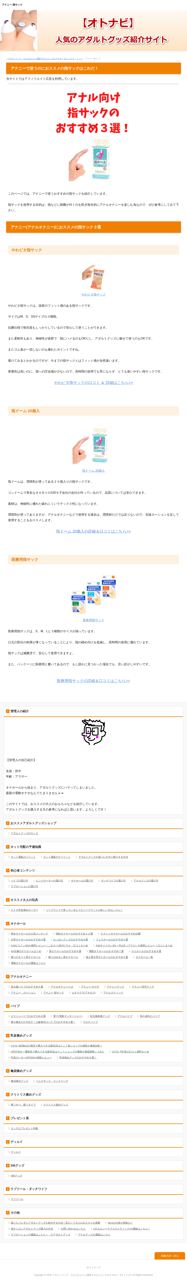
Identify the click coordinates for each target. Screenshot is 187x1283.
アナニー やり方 (90, 986)
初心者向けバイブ (150, 1016)
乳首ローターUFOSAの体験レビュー (31, 1057)
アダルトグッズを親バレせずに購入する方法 (103, 857)
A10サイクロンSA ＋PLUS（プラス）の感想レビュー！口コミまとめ (134, 945)
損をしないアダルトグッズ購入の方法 (32, 1228)
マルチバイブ (90, 1022)
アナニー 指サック (12, 4)
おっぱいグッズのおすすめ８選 (70, 939)
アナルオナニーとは (62, 986)
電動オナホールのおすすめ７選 (106, 951)
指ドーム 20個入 (93, 470)
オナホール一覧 (144, 957)
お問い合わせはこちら (73, 1228)
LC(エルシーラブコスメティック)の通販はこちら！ (121, 1228)
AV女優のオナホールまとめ (26, 951)
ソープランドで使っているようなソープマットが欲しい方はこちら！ (84, 910)
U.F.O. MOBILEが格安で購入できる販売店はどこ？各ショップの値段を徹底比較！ (56, 1045)
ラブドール (17, 1199)
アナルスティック (113, 992)
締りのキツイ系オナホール (26, 957)
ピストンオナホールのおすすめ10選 (121, 933)
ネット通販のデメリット (57, 857)
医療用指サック (93, 620)
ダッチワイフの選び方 (113, 880)
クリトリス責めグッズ (55, 1104)
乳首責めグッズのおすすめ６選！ (78, 1057)
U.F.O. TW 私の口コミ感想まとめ (130, 1051)
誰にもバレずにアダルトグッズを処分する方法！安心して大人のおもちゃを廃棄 (55, 1222)
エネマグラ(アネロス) (84, 992)
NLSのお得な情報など (120, 1222)
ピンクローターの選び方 (49, 880)
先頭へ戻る (172, 1255)
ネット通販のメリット (23, 857)
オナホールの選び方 (82, 880)
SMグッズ (16, 1175)
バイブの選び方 (19, 880)
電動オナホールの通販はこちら (28, 963)
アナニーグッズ (115, 986)
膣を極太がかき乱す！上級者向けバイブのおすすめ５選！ (43, 1022)
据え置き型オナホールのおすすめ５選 (107, 957)
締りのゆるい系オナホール (63, 957)
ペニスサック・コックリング (52, 1081)
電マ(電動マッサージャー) (67, 1016)
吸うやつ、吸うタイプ (23, 1104)
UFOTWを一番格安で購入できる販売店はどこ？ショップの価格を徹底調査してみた (57, 1051)
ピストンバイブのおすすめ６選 (28, 1016)
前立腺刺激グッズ (100, 1016)
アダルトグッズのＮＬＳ (24, 833)
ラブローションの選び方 (24, 886)
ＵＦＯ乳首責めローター (24, 910)
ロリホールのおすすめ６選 (146, 951)
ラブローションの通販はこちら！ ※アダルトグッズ (40, 1234)
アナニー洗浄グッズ (143, 986)
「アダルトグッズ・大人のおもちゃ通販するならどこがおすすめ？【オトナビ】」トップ (44, 59)
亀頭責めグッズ (19, 1081)
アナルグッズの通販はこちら (94, 1234)
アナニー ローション (23, 992)
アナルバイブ (125, 1016)
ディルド (16, 1152)
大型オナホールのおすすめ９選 (28, 939)
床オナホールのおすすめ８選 (65, 951)
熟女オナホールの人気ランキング (29, 933)
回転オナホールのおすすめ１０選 (74, 933)
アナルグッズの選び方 (146, 880)
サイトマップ (93, 1267)
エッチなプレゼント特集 (24, 1128)
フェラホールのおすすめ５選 (112, 939)
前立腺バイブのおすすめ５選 (27, 986)
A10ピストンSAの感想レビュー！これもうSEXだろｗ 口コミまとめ (49, 945)
